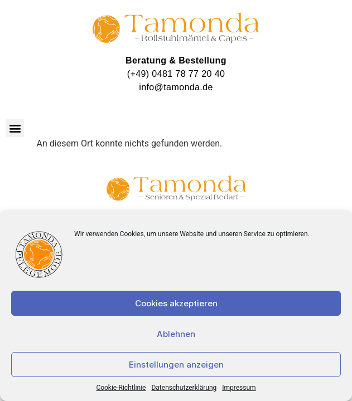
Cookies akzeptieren (176, 303)
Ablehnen (176, 334)
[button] (15, 128)
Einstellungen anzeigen (176, 364)
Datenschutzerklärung (183, 388)
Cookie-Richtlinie (121, 388)
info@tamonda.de (176, 87)
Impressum (238, 388)
